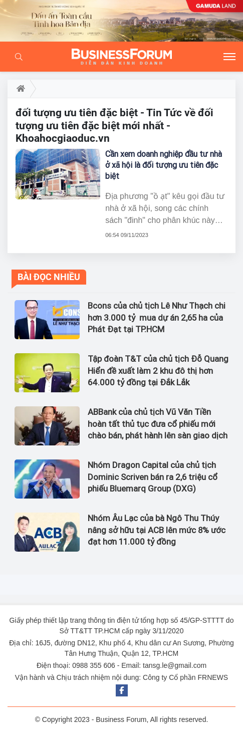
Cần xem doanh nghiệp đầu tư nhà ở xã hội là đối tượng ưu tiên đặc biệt (163, 165)
